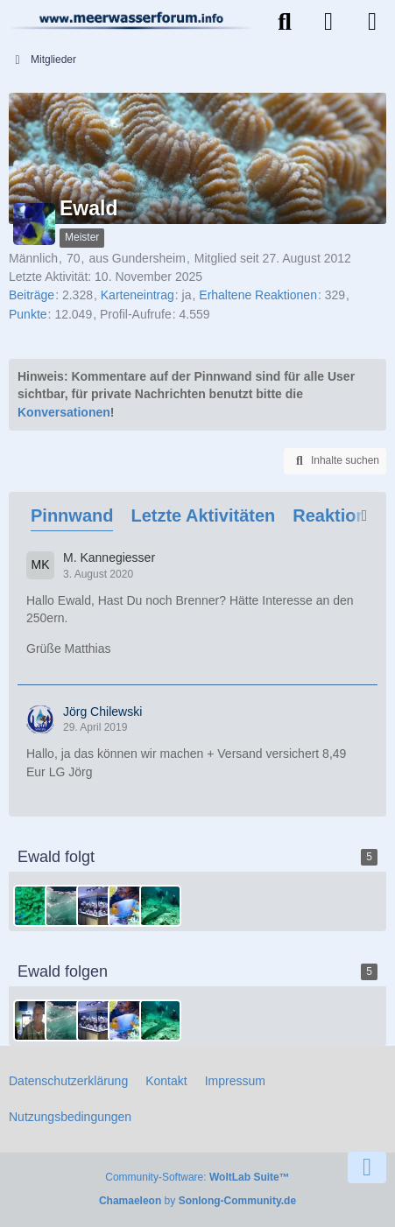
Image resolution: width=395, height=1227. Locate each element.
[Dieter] (34, 1020)
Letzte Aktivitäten (202, 515)
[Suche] (284, 21)
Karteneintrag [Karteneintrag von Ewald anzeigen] (137, 295)
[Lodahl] (129, 906)
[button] (335, 461)
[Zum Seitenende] (367, 1167)
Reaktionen (340, 515)
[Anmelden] (328, 22)
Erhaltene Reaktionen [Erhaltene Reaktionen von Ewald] (258, 295)
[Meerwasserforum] (131, 20)
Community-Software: (197, 1177)
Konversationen (64, 412)
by (197, 1201)
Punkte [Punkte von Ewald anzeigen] (28, 314)
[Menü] (372, 21)
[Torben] (160, 906)
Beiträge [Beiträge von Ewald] (31, 295)
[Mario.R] (34, 906)
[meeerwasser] (66, 906)
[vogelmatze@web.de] (97, 906)
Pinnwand (72, 515)
